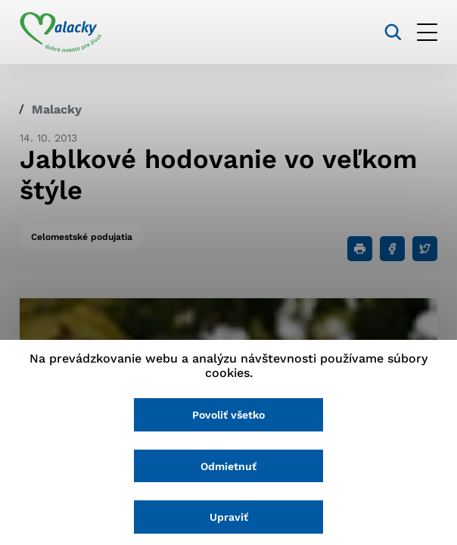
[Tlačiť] (359, 248)
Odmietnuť (228, 466)
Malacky (57, 109)
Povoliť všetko (228, 415)
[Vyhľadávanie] (393, 32)
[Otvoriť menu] (427, 32)
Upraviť (229, 517)
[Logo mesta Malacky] (61, 32)
